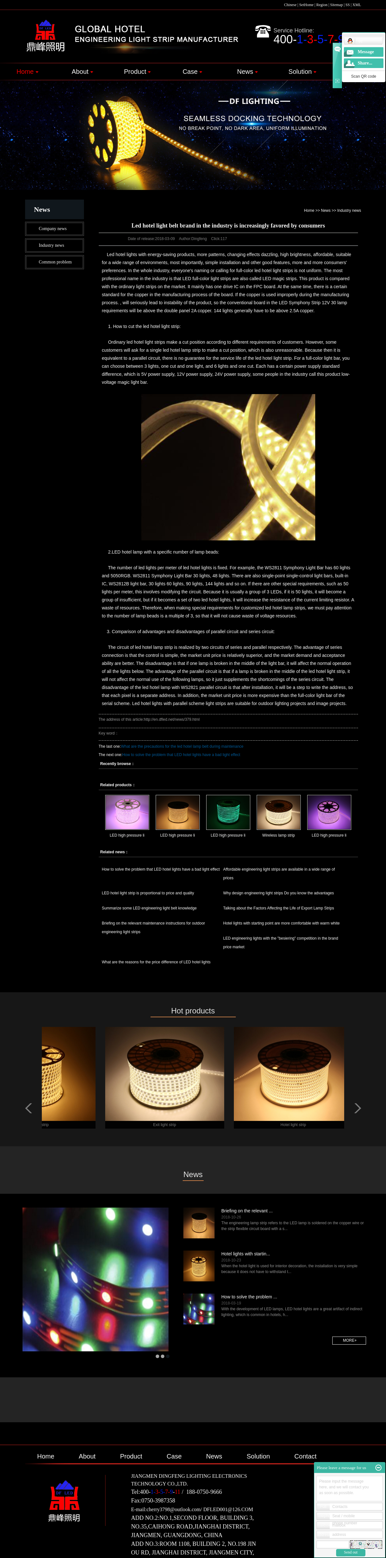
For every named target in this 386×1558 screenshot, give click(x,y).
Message (366, 51)
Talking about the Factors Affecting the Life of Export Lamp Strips (278, 908)
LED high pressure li (127, 835)
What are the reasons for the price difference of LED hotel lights (156, 962)
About (82, 71)
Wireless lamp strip (278, 835)
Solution (303, 71)
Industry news (51, 245)
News (247, 71)
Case (193, 71)
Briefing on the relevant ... (247, 1210)
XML (357, 5)
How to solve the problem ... (249, 1296)
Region (321, 5)
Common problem (55, 262)
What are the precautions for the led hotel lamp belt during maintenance (182, 746)
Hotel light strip (295, 1125)
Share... (365, 63)
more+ (350, 1340)
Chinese (290, 5)
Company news (53, 228)
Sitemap (336, 5)
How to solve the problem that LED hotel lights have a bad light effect (181, 755)
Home (27, 71)
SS (347, 5)
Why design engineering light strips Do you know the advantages (278, 893)
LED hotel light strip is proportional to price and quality (148, 893)
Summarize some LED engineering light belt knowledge (149, 908)
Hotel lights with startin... (245, 1253)
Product (137, 71)
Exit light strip (167, 1125)
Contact (305, 1456)
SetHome (306, 5)
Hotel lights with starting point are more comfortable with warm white (281, 923)
